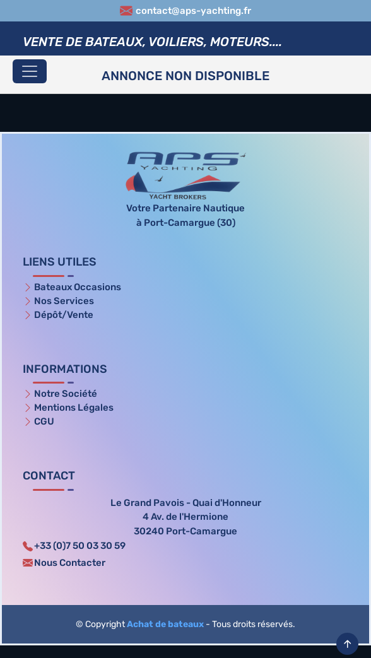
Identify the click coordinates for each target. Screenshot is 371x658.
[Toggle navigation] (30, 71)
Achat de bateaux (165, 624)
